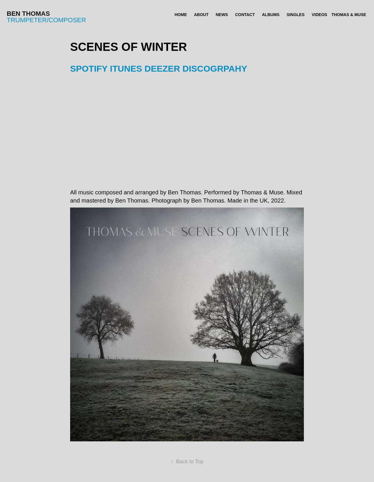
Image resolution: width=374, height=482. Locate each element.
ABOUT (201, 14)
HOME (181, 14)
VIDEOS (319, 14)
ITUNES (126, 68)
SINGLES (295, 14)
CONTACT (245, 14)
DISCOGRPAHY (215, 68)
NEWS (222, 14)
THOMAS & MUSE (348, 14)
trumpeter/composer (46, 20)
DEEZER (162, 68)
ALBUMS (271, 14)
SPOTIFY (89, 68)
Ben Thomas (28, 13)
